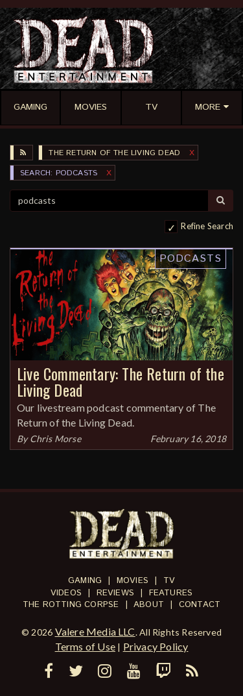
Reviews (115, 593)
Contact (199, 605)
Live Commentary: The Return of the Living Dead (120, 381)
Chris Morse (55, 438)
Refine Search (207, 226)
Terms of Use (85, 646)
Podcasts (190, 258)
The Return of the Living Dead (114, 152)
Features (171, 593)
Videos (66, 593)
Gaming (85, 581)
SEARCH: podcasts (58, 173)
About (148, 605)
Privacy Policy (156, 646)
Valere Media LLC (95, 631)
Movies (132, 581)
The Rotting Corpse (71, 605)
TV (169, 581)
